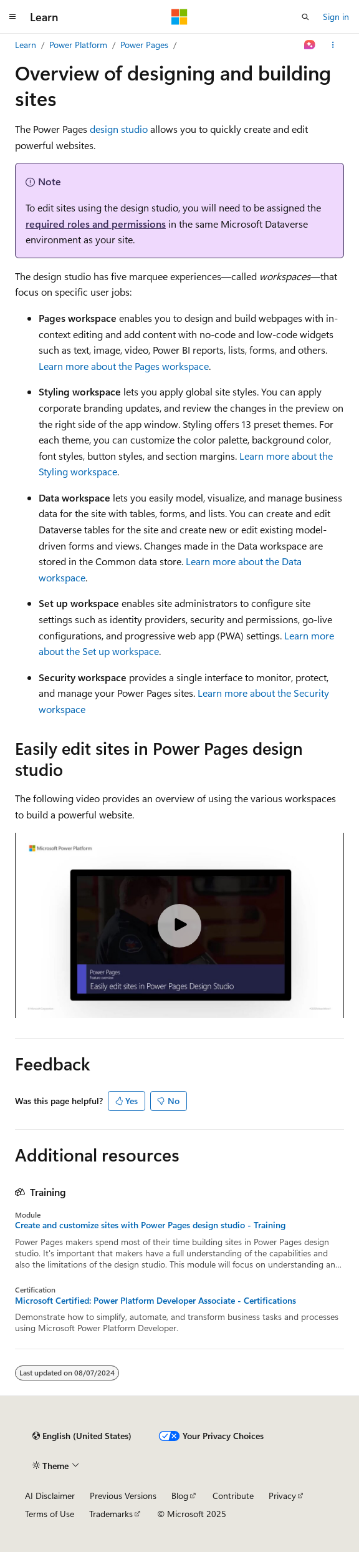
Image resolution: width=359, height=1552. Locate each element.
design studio (119, 128)
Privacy (282, 1495)
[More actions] (333, 45)
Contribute (233, 1495)
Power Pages (144, 45)
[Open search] (305, 17)
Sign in (336, 16)
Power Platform (78, 45)
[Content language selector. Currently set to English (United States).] (82, 1436)
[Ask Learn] (310, 45)
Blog (179, 1495)
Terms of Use (49, 1514)
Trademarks (111, 1514)
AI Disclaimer (50, 1495)
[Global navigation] (12, 17)
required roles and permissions (96, 223)
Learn (25, 45)
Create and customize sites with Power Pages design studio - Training (150, 1225)
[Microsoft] (179, 17)
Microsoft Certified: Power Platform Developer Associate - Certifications (155, 1300)
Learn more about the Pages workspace (124, 365)
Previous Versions (123, 1495)
